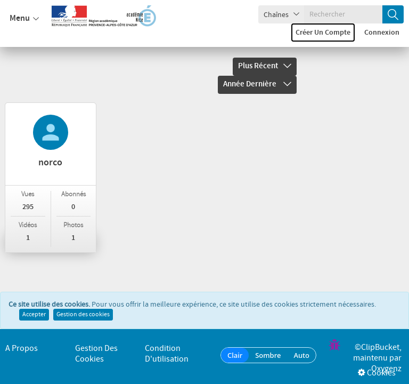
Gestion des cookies (83, 315)
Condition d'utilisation (167, 354)
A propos (21, 348)
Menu (24, 19)
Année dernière (257, 84)
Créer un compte (323, 32)
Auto (301, 355)
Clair (234, 355)
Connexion (381, 32)
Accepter (34, 315)
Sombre (268, 355)
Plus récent (264, 66)
